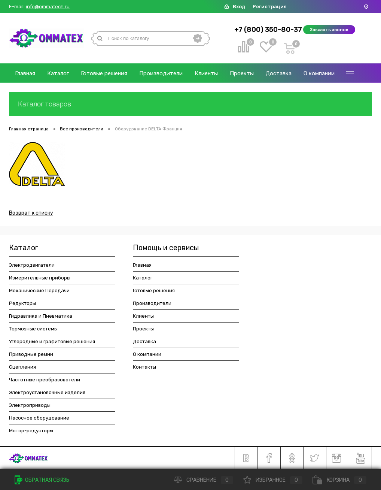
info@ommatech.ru (48, 7)
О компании (319, 73)
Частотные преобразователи (44, 379)
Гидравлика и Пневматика (40, 316)
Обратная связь (42, 480)
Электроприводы (30, 405)
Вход (239, 6)
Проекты (242, 73)
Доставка (279, 73)
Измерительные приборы (39, 278)
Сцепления (22, 367)
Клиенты (206, 73)
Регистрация (270, 6)
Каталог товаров (190, 104)
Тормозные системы (33, 329)
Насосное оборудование (39, 418)
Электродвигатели (32, 265)
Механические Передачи (39, 290)
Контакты (144, 367)
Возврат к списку (31, 213)
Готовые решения (104, 73)
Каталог (58, 73)
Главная (25, 73)
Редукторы (22, 303)
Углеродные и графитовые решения (52, 341)
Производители (161, 73)
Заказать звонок (329, 29)
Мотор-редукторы (31, 430)
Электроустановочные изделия (47, 392)
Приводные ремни (31, 354)
